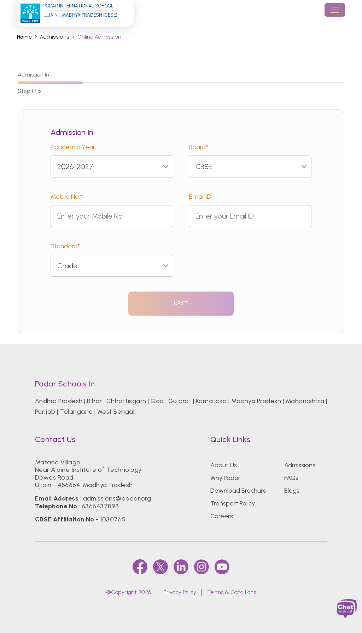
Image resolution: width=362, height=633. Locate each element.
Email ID (200, 196)
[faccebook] (140, 566)
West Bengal (115, 412)
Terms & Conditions (231, 592)
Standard (65, 246)
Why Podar (225, 478)
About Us (223, 465)
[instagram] (201, 566)
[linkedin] (181, 566)
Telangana (76, 412)
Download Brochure (238, 490)
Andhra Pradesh (59, 401)
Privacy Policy (179, 592)
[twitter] (160, 566)
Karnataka (211, 401)
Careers (221, 516)
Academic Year (73, 147)
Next (181, 303)
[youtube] (222, 566)
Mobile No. (66, 196)
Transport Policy (232, 503)
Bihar (94, 401)
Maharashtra (305, 401)
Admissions (299, 465)
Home (24, 37)
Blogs (291, 490)
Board (198, 147)
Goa (157, 401)
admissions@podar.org (117, 498)
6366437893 (100, 506)
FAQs (291, 478)
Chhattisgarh (126, 401)
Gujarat (179, 401)
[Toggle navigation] (335, 10)
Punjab (45, 412)
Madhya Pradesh (256, 401)
